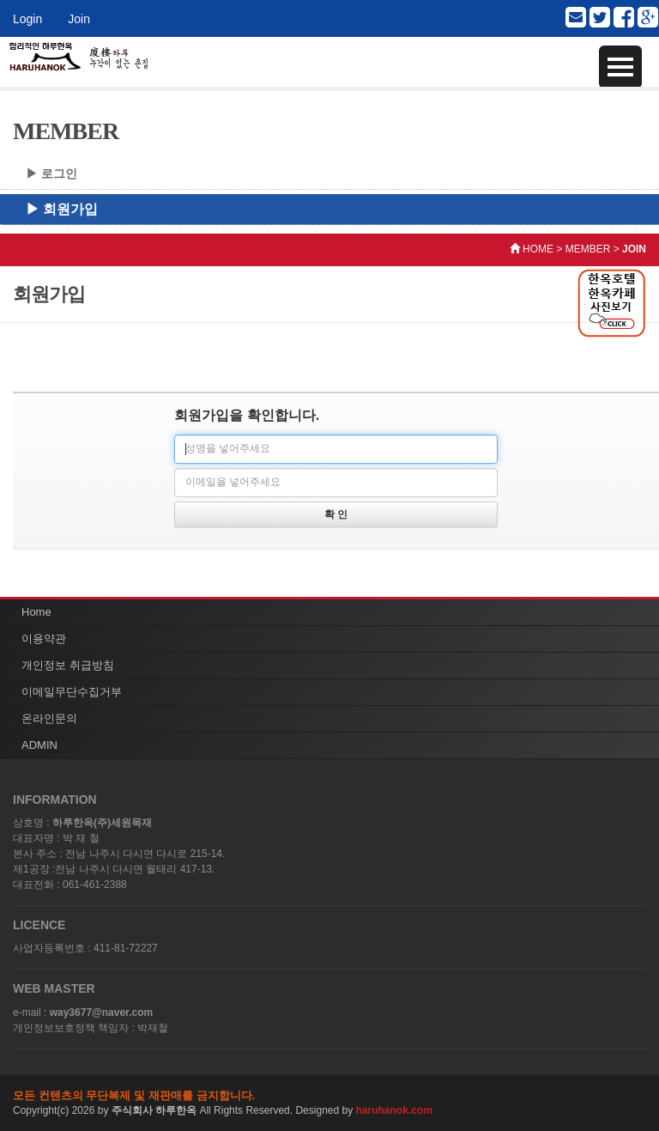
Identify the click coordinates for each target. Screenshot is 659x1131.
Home (36, 611)
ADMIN (39, 745)
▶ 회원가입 (62, 209)
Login (27, 19)
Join (79, 19)
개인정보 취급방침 (67, 665)
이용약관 (43, 638)
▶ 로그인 (51, 173)
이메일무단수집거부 (71, 691)
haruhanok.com (394, 1110)
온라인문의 (49, 718)
